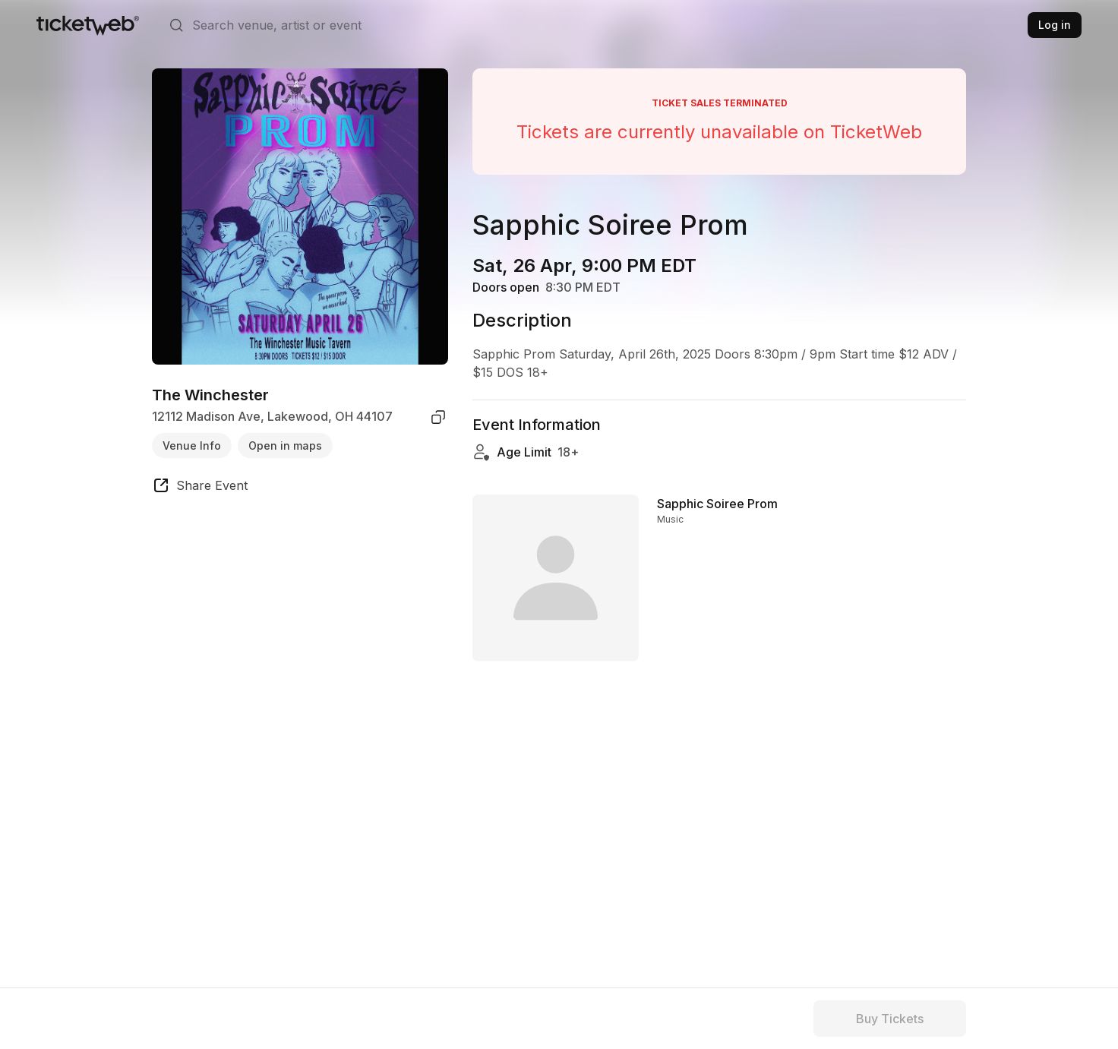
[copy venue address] (438, 417)
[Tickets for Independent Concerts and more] (87, 25)
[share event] (200, 487)
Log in (1054, 24)
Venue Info (192, 445)
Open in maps (285, 445)
